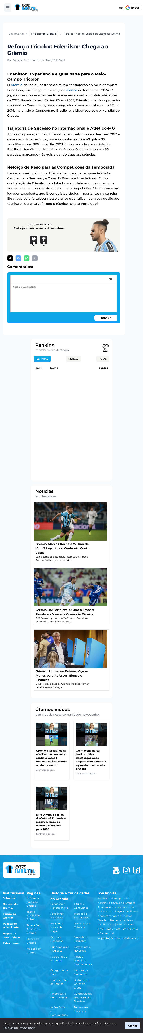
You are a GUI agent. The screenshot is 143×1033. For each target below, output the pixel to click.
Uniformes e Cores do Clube (82, 983)
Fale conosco (11, 943)
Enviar (106, 317)
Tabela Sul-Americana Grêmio (33, 929)
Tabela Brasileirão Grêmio (33, 915)
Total (102, 358)
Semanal (42, 358)
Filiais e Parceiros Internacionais (83, 960)
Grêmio (16, 85)
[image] (110, 279)
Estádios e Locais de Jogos (56, 927)
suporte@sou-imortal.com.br (119, 938)
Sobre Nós (9, 898)
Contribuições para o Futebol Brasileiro (83, 997)
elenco (71, 90)
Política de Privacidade (19, 1028)
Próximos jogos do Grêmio (33, 901)
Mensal (73, 358)
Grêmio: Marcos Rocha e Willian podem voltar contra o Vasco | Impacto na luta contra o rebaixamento (51, 758)
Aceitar (132, 1025)
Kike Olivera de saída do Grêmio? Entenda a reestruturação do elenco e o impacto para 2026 (51, 822)
